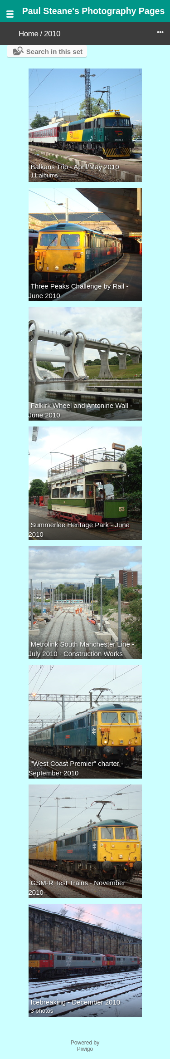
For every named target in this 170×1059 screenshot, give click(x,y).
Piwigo (85, 1049)
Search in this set (54, 51)
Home (28, 33)
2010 (52, 33)
